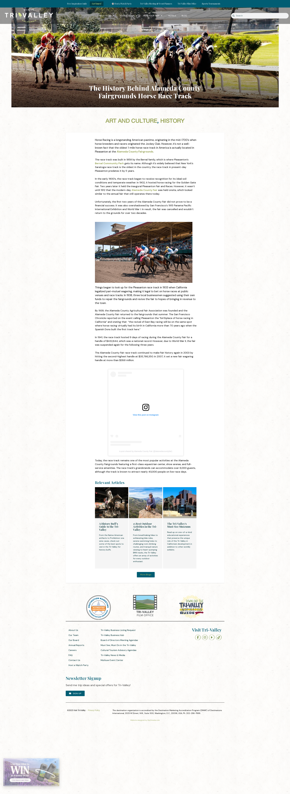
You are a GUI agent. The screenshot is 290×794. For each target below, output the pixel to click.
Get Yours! (96, 3)
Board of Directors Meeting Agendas (119, 640)
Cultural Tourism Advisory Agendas (118, 650)
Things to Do (106, 15)
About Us (73, 630)
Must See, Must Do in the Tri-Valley (118, 645)
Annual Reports (76, 645)
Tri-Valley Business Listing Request (118, 630)
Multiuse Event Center (112, 660)
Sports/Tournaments (211, 3)
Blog (184, 16)
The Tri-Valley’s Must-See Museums (178, 525)
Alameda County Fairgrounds (135, 151)
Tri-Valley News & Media (113, 655)
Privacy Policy (94, 710)
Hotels (172, 16)
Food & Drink (129, 15)
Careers (72, 650)
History (172, 121)
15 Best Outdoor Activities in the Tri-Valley (145, 526)
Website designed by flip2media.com (145, 720)
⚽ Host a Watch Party (122, 3)
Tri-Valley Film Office (187, 3)
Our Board (73, 640)
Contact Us (74, 660)
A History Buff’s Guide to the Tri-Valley (109, 526)
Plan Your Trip (153, 15)
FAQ (70, 655)
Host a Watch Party (78, 665)
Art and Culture (131, 121)
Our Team (73, 635)
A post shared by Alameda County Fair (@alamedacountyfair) (145, 451)
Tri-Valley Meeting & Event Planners (156, 3)
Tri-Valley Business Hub (112, 635)
